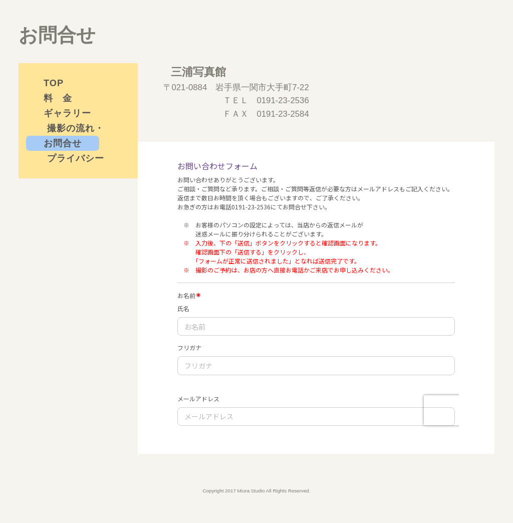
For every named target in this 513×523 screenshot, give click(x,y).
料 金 (58, 98)
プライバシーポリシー (75, 159)
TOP (54, 83)
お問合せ (63, 143)
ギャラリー (67, 113)
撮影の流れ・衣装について (75, 129)
